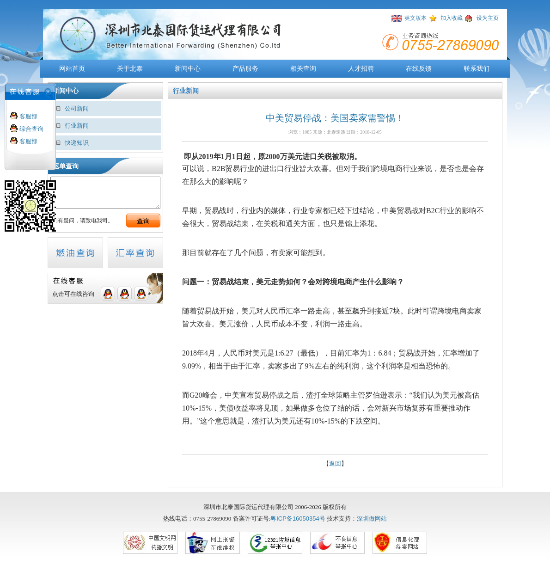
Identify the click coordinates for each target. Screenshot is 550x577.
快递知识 (77, 142)
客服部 (27, 116)
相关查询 (303, 68)
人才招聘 (361, 68)
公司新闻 (77, 108)
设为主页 (488, 18)
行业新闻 (77, 125)
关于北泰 (130, 68)
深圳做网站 (372, 518)
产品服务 (245, 68)
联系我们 (476, 68)
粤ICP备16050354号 (297, 518)
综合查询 (30, 128)
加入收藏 (451, 18)
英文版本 (415, 18)
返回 (335, 463)
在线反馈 (419, 68)
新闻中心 (188, 68)
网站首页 (72, 68)
